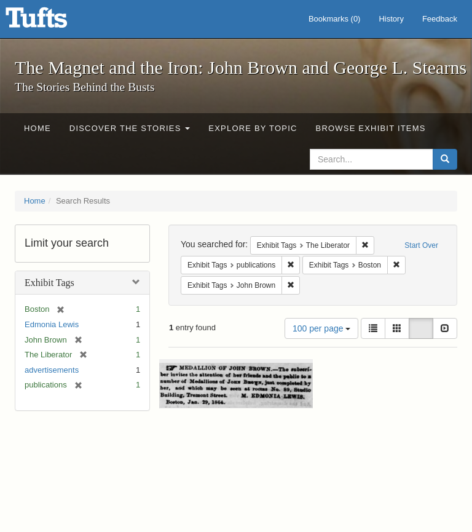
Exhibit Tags (49, 282)
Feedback (439, 18)
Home (37, 128)
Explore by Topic (252, 128)
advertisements (52, 370)
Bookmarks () (335, 18)
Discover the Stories (130, 128)
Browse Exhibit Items (371, 128)
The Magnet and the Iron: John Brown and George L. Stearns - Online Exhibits (52, 21)
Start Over (421, 245)
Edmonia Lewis (52, 324)
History (391, 18)
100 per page (321, 328)
